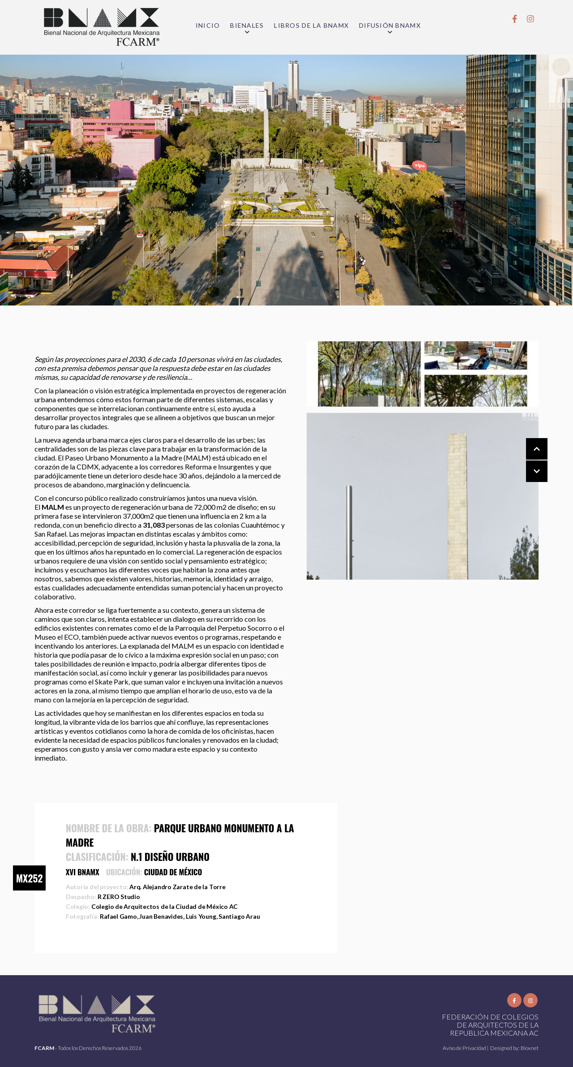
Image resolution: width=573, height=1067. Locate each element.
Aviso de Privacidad (465, 1048)
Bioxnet (530, 1048)
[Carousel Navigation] (528, 460)
